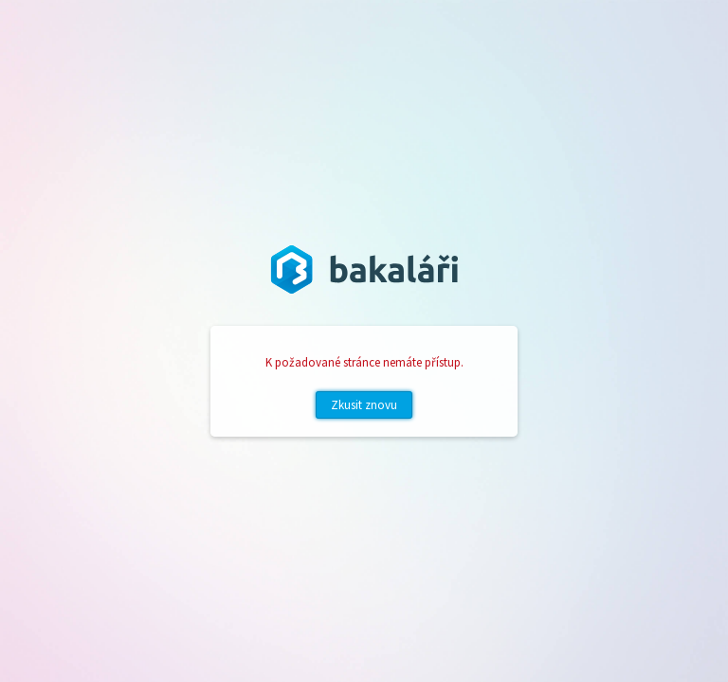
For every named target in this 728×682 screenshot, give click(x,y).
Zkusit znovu (364, 405)
